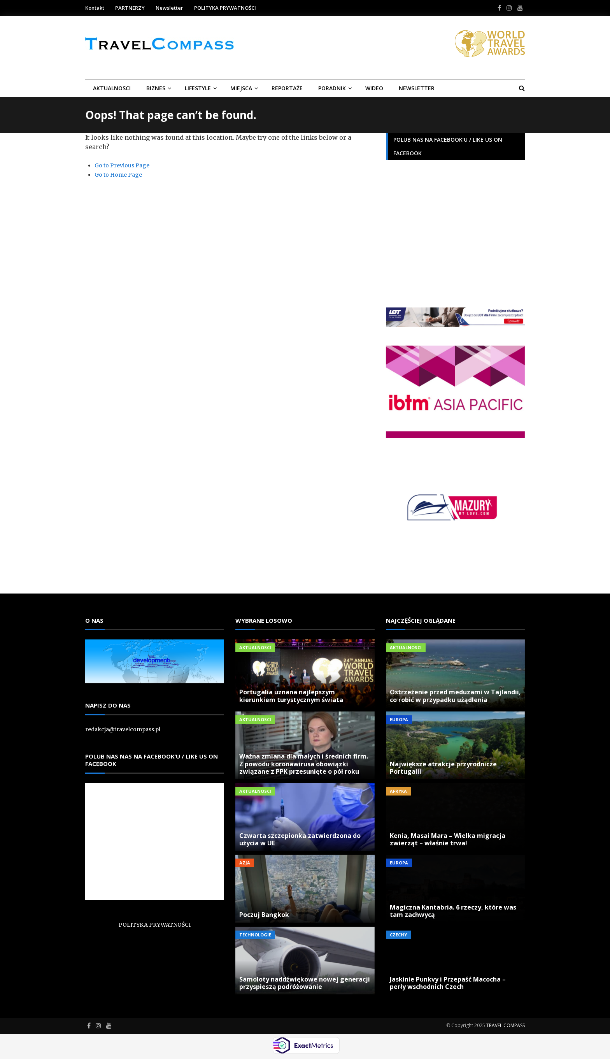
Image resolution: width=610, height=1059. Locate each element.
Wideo (374, 88)
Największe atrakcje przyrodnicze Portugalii (443, 768)
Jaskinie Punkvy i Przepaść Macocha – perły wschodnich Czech (448, 983)
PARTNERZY (130, 7)
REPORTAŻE (287, 88)
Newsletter (169, 7)
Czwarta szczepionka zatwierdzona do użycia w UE (300, 839)
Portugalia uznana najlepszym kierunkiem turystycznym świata (291, 696)
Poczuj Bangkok (264, 914)
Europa (399, 719)
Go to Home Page (118, 174)
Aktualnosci (112, 88)
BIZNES (155, 88)
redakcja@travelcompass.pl (122, 729)
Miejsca (241, 88)
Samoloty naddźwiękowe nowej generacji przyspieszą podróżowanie (304, 983)
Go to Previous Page (122, 165)
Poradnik (332, 88)
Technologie (255, 935)
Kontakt (94, 7)
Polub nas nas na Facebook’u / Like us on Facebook (151, 760)
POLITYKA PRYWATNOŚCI (225, 7)
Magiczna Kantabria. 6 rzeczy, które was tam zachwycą (453, 911)
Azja (244, 863)
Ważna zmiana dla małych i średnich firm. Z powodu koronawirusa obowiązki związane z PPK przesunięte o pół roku (303, 763)
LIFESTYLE (198, 88)
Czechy (398, 935)
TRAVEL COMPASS (505, 1025)
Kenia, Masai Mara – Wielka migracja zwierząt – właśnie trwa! (447, 839)
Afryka (398, 791)
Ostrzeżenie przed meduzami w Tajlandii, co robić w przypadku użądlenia (455, 696)
